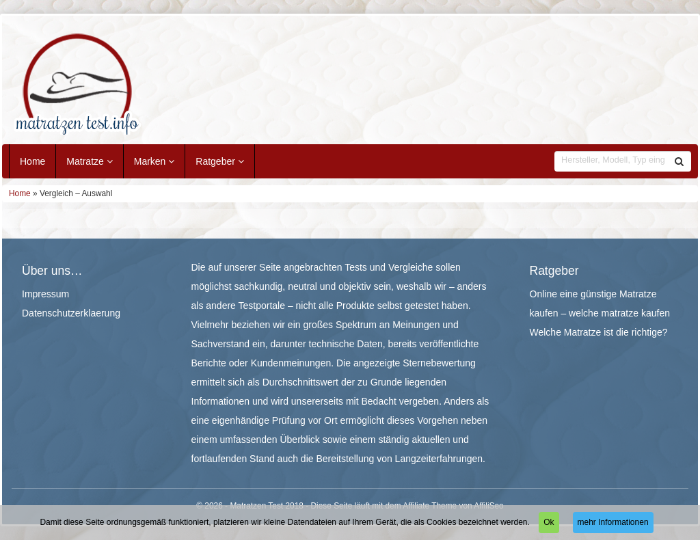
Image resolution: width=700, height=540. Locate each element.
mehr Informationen (613, 522)
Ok (548, 522)
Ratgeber (219, 161)
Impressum (45, 293)
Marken (154, 161)
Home (32, 161)
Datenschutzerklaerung (71, 313)
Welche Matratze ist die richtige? (599, 332)
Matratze (89, 161)
